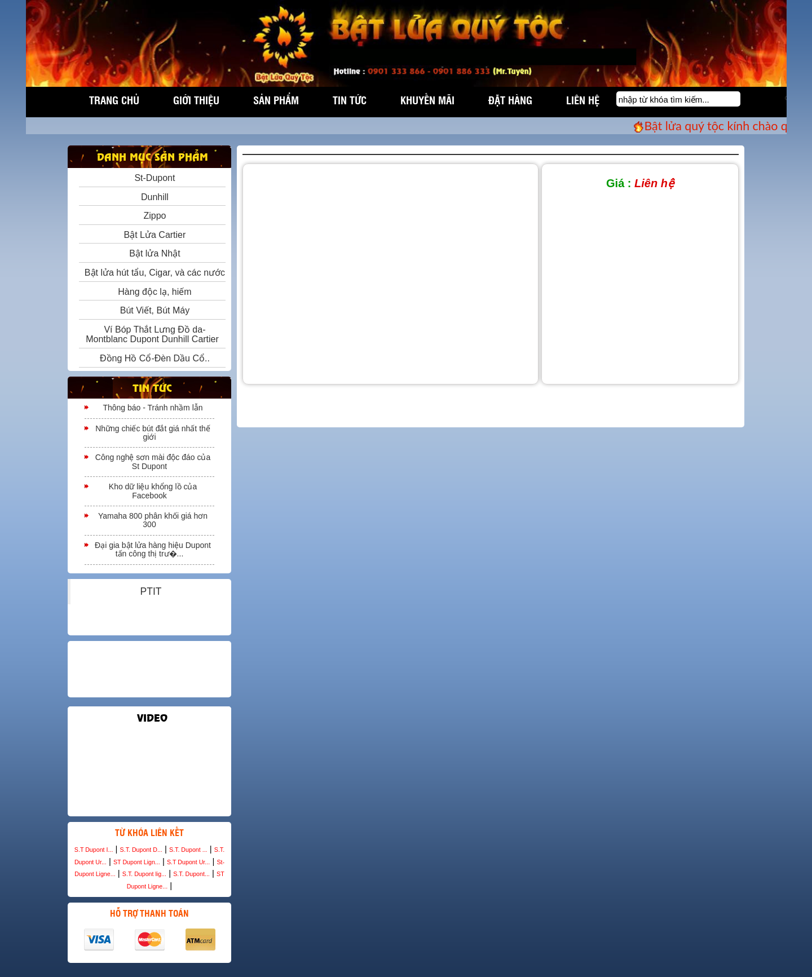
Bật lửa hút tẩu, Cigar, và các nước (152, 272)
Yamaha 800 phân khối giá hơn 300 (153, 520)
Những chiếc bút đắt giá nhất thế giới (152, 432)
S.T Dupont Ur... (188, 862)
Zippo (152, 215)
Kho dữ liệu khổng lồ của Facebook (153, 490)
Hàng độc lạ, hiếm (152, 292)
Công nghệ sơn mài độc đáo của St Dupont (152, 461)
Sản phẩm (276, 100)
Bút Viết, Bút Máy (152, 310)
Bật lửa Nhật (152, 253)
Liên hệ (582, 100)
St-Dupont (152, 178)
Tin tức (350, 100)
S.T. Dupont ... (188, 849)
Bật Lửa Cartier (152, 235)
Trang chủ (114, 100)
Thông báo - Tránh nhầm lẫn (152, 407)
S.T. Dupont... (191, 873)
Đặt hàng (510, 100)
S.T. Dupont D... (141, 849)
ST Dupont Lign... (136, 862)
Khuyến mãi (427, 100)
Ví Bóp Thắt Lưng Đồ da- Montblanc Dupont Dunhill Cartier (152, 334)
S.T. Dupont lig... (144, 873)
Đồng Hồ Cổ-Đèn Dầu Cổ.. (152, 358)
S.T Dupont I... (93, 849)
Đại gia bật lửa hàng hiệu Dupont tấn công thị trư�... (153, 549)
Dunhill (152, 197)
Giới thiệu (196, 100)
